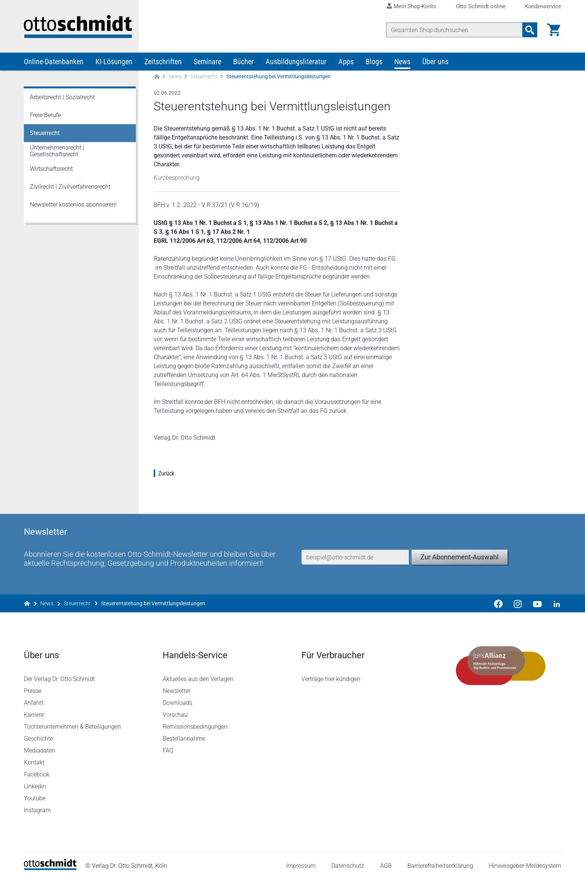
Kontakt (34, 756)
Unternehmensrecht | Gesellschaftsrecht (57, 152)
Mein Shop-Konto (415, 6)
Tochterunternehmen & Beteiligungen (72, 720)
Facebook (37, 768)
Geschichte (38, 732)
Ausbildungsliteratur (296, 62)
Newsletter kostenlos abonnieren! (73, 205)
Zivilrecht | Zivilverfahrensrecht (70, 187)
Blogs (374, 62)
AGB (385, 859)
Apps (346, 62)
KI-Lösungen (114, 62)
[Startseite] (50, 862)
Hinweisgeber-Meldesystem (525, 859)
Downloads (177, 696)
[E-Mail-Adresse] (355, 549)
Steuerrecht (204, 78)
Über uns (435, 62)
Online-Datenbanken (54, 62)
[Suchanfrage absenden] (529, 29)
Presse (32, 684)
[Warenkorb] (553, 29)
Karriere (34, 708)
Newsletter (176, 684)
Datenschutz (347, 859)
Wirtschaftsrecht (51, 169)
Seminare (207, 62)
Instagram (37, 804)
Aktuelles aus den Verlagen (198, 672)
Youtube (35, 792)
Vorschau (175, 708)
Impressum (301, 859)
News (402, 62)
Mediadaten (39, 744)
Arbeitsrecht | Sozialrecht (62, 98)
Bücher (243, 62)
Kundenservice (543, 6)
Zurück (166, 474)
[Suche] (454, 29)
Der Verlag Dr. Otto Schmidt (59, 672)
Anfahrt (33, 696)
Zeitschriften (163, 62)
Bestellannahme (184, 732)
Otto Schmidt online (481, 6)
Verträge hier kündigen (330, 672)
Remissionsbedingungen (195, 720)
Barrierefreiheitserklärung (440, 859)
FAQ (168, 744)
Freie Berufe (45, 116)
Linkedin (35, 780)
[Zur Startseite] (157, 77)
